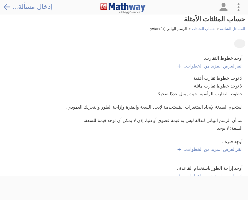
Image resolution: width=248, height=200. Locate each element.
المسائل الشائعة (232, 29)
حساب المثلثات (203, 29)
